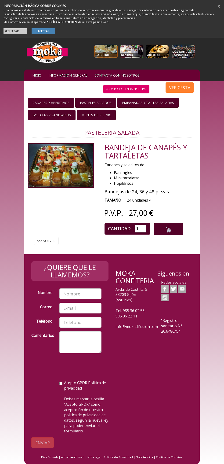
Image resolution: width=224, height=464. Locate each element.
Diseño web (49, 457)
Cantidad (119, 228)
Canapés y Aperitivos (51, 102)
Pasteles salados (96, 102)
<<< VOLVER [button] (46, 241)
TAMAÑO (113, 200)
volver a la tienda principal (126, 89)
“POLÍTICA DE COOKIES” (62, 22)
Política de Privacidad (118, 457)
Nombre (45, 292)
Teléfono (44, 321)
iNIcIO (36, 75)
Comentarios (42, 335)
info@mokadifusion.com (137, 326)
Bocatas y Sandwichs (52, 115)
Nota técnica (144, 457)
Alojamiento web (72, 457)
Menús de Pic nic (96, 115)
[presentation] (66, 366)
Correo (46, 306)
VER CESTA (179, 87)
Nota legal (94, 457)
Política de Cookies (169, 457)
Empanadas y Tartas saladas (148, 102)
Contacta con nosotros (117, 75)
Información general (67, 75)
